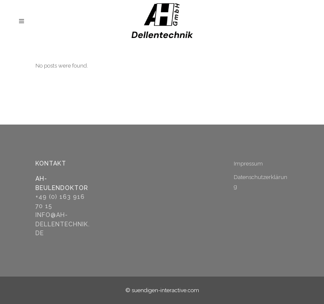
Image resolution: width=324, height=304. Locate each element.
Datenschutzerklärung (260, 182)
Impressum (248, 163)
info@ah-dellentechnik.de (62, 224)
